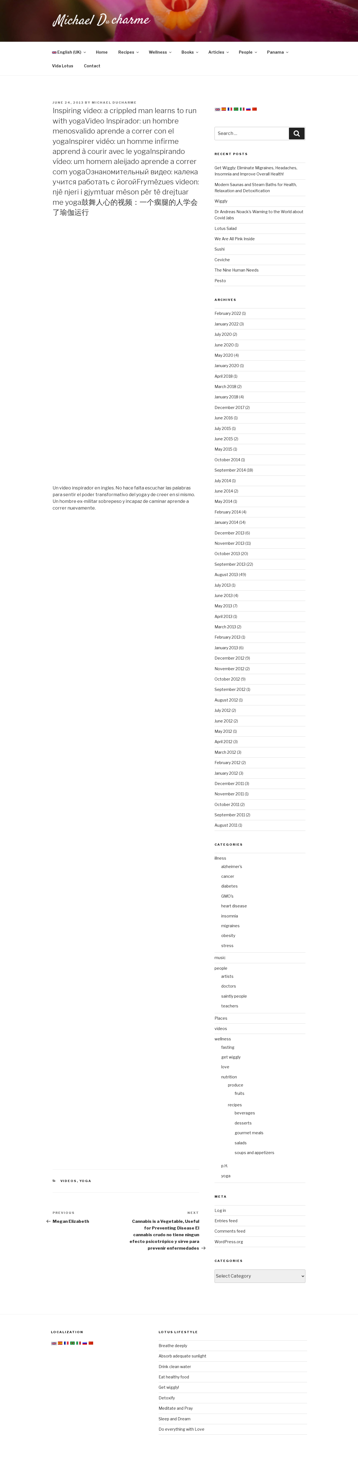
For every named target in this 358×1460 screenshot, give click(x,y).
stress (227, 945)
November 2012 (229, 668)
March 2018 (225, 386)
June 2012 (224, 721)
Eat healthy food (174, 1377)
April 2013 (223, 616)
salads (241, 1142)
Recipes (129, 52)
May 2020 (224, 355)
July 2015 (223, 428)
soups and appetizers (254, 1152)
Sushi (220, 249)
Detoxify (167, 1397)
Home (102, 52)
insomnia (229, 916)
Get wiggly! (169, 1387)
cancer (227, 876)
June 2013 (224, 595)
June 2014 (224, 491)
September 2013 (230, 564)
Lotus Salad (226, 228)
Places (221, 1018)
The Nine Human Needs (237, 270)
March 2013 (225, 626)
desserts (243, 1123)
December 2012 (229, 658)
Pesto (220, 280)
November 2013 (229, 543)
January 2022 (227, 324)
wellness (223, 1038)
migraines (230, 925)
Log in (220, 1210)
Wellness (160, 52)
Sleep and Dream (174, 1418)
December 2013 (229, 533)
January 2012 (226, 773)
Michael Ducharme (114, 102)
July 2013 (223, 585)
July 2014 (223, 480)
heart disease (234, 905)
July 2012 (223, 710)
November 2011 (229, 793)
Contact (92, 65)
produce (235, 1085)
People (248, 52)
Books (190, 52)
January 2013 (226, 647)
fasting (227, 1047)
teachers (229, 1006)
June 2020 (224, 345)
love (225, 1066)
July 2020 (223, 334)
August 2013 (226, 574)
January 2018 (226, 396)
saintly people (234, 996)
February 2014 (228, 512)
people (221, 968)
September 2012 (230, 689)
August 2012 (226, 700)
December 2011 (229, 783)
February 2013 (228, 637)
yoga (85, 1181)
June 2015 (224, 438)
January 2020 (227, 365)
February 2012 (228, 762)
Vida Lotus (62, 65)
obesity (228, 935)
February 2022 (228, 313)
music (220, 957)
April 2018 (224, 376)
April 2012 (223, 741)
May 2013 (223, 605)
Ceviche (222, 259)
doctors (228, 986)
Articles (219, 52)
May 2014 (223, 501)
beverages (245, 1113)
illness (220, 858)
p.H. (224, 1165)
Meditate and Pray (176, 1408)
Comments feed (230, 1231)
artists (227, 976)
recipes (235, 1104)
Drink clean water (175, 1366)
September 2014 (230, 470)
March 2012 (225, 752)
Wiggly (221, 201)
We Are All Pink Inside (235, 238)
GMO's (227, 896)
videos (68, 1181)
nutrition (229, 1076)
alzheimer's (231, 866)
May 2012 (223, 731)
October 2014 (227, 459)
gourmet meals (249, 1132)
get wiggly (231, 1057)
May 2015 (223, 449)
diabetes (229, 886)
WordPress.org (229, 1241)
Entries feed (226, 1220)
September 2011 (230, 814)
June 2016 (224, 417)
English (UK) (69, 52)
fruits (239, 1093)
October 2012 (227, 679)
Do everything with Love (181, 1429)
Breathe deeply (173, 1345)
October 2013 (227, 553)
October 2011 (227, 804)
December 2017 (229, 407)
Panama (278, 52)
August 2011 (226, 825)
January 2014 (226, 522)
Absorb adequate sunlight (182, 1356)
